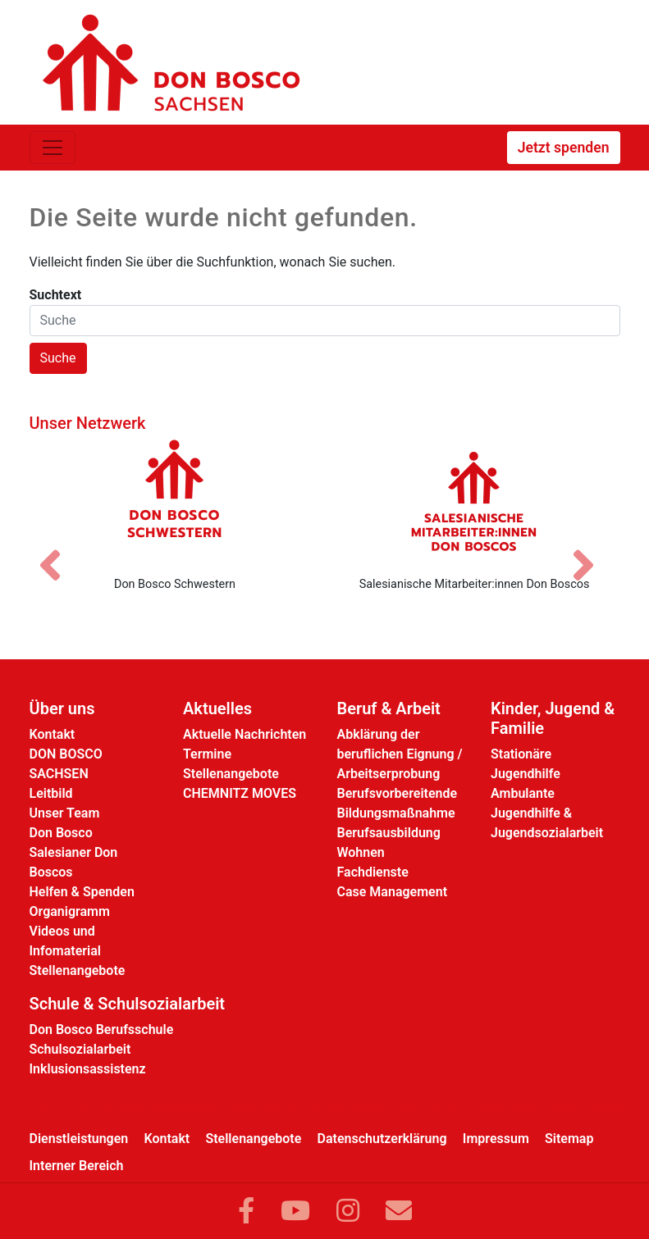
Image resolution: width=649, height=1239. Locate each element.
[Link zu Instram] (347, 1211)
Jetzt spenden (564, 147)
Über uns (62, 708)
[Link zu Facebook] (246, 1211)
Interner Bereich (77, 1165)
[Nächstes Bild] (591, 551)
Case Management (392, 892)
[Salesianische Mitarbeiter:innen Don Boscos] (474, 501)
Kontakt (52, 734)
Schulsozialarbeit (80, 1049)
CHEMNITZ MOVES (239, 793)
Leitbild (51, 793)
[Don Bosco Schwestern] (175, 501)
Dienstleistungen (79, 1138)
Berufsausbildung (389, 832)
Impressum (496, 1138)
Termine (207, 754)
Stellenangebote (78, 970)
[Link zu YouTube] (295, 1211)
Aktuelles (217, 708)
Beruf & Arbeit (389, 708)
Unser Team (65, 813)
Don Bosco (61, 832)
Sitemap (569, 1138)
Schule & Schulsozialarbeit (128, 1004)
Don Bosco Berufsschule (102, 1029)
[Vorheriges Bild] (58, 551)
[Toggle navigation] (52, 147)
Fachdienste (373, 872)
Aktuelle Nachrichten (244, 734)
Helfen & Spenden (82, 892)
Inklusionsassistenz (88, 1069)
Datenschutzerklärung (382, 1138)
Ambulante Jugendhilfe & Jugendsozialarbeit (547, 813)
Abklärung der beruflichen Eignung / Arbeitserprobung (400, 754)
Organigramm (70, 911)
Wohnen (361, 852)
